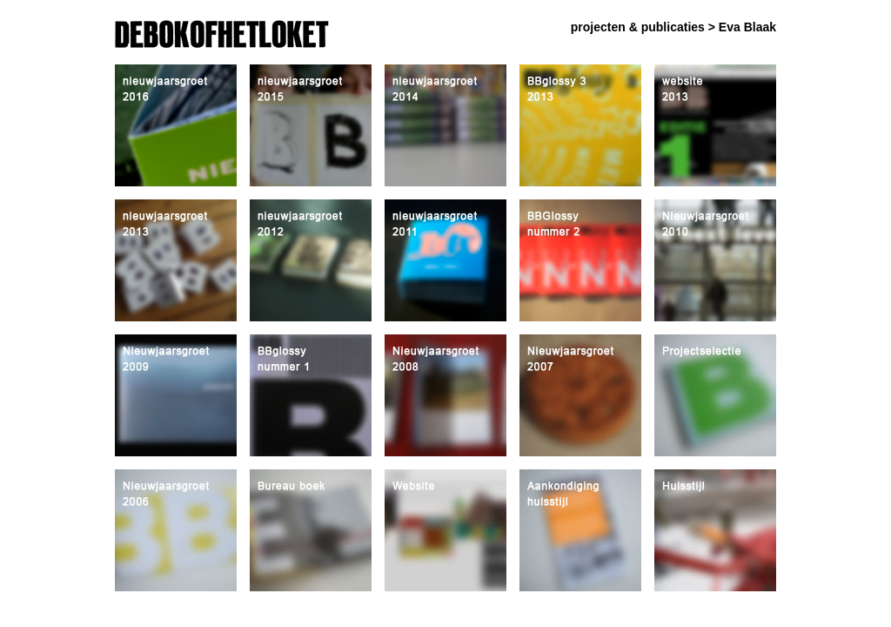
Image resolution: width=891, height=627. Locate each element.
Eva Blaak (747, 27)
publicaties (673, 27)
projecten (598, 27)
